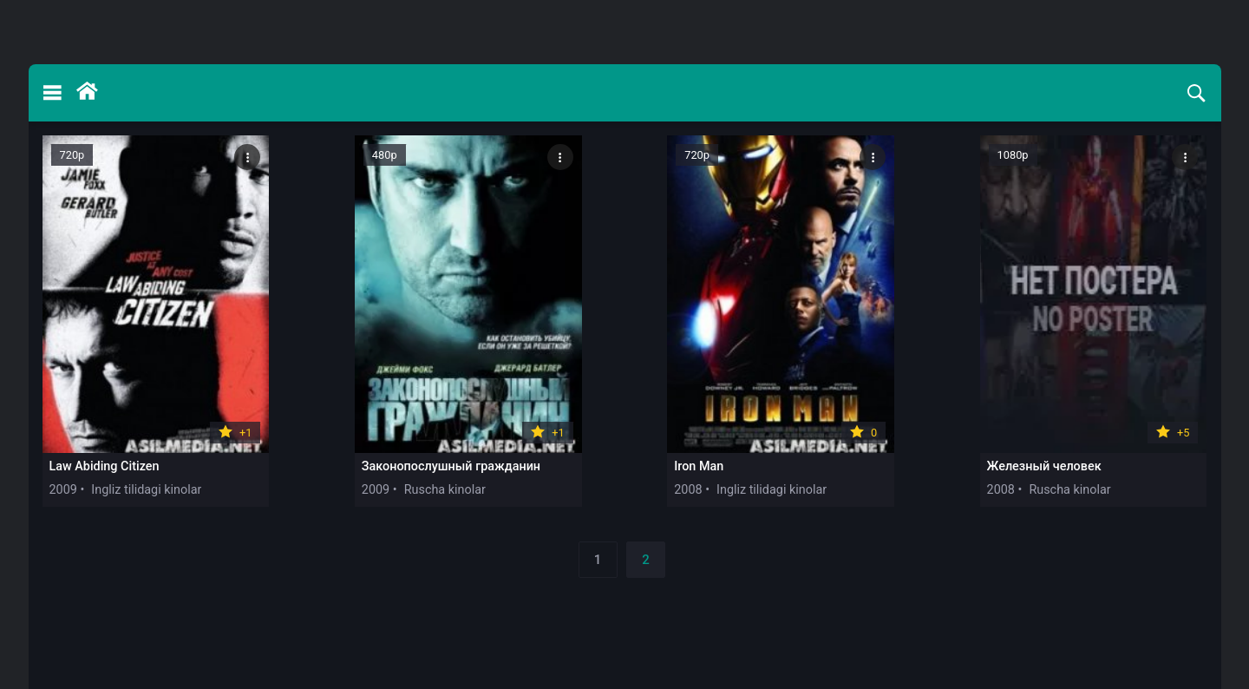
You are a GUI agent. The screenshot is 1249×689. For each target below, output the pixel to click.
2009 (63, 489)
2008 (688, 489)
